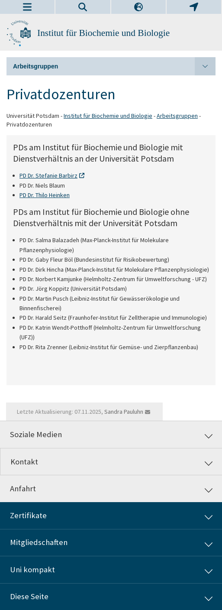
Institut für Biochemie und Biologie (103, 33)
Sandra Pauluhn (123, 411)
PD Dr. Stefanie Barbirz (48, 175)
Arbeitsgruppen (114, 66)
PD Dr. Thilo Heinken (44, 195)
